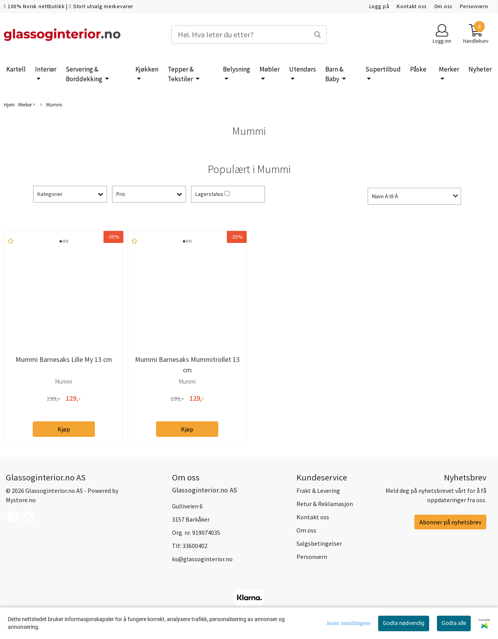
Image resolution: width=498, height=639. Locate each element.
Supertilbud (383, 69)
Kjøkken (146, 69)
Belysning (236, 69)
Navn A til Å (385, 196)
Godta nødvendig (403, 623)
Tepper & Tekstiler (181, 74)
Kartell (16, 69)
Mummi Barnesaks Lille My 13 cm (64, 359)
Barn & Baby (334, 74)
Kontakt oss (411, 6)
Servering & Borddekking (84, 74)
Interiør (45, 69)
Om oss (443, 6)
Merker (449, 69)
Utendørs (302, 69)
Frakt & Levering (318, 490)
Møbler (270, 69)
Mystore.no (21, 500)
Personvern (474, 6)
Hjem (9, 104)
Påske (418, 69)
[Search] (249, 34)
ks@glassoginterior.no (202, 559)
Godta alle (454, 623)
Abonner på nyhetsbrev (450, 522)
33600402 (194, 546)
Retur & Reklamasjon (324, 504)
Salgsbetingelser (319, 543)
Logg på (379, 6)
